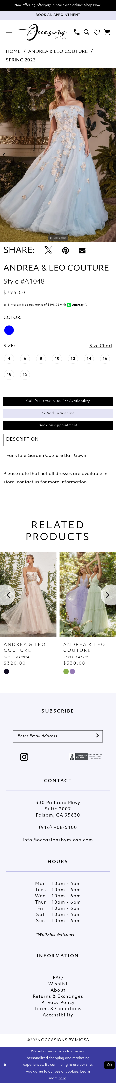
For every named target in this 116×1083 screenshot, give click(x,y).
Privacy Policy (58, 1003)
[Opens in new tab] (86, 757)
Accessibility (58, 1015)
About (58, 990)
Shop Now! (92, 5)
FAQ (58, 978)
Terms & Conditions (58, 1009)
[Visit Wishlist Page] (97, 32)
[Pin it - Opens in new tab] (65, 251)
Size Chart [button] (100, 346)
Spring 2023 (21, 60)
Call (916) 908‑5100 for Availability (58, 401)
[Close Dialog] (5, 1065)
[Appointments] (58, 15)
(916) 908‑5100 (58, 828)
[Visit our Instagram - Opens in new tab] (24, 758)
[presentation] (28, 595)
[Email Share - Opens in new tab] (82, 251)
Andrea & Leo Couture (58, 52)
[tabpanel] (58, 155)
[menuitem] (9, 32)
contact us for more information (52, 482)
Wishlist (58, 984)
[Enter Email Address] (58, 736)
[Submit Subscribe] (97, 736)
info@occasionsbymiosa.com (58, 840)
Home (13, 52)
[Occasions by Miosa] (42, 32)
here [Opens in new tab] (62, 1078)
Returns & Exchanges (58, 997)
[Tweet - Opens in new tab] (48, 251)
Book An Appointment (58, 425)
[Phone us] (77, 32)
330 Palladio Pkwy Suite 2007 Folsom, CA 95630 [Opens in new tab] (57, 809)
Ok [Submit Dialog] (110, 1065)
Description (22, 439)
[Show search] (86, 32)
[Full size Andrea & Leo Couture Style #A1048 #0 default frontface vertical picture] (58, 155)
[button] (9, 32)
